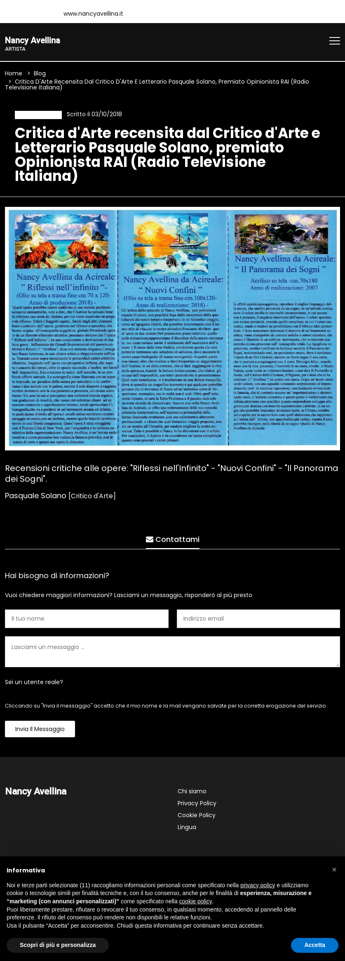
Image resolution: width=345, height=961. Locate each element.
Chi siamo (192, 794)
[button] (334, 869)
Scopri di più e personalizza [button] (58, 945)
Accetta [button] (314, 945)
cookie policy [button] (195, 901)
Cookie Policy (197, 817)
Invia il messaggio (40, 731)
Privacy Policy (197, 806)
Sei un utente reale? (34, 684)
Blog (40, 74)
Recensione (35, 116)
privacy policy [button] (257, 885)
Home (13, 74)
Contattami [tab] (172, 537)
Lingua (187, 829)
